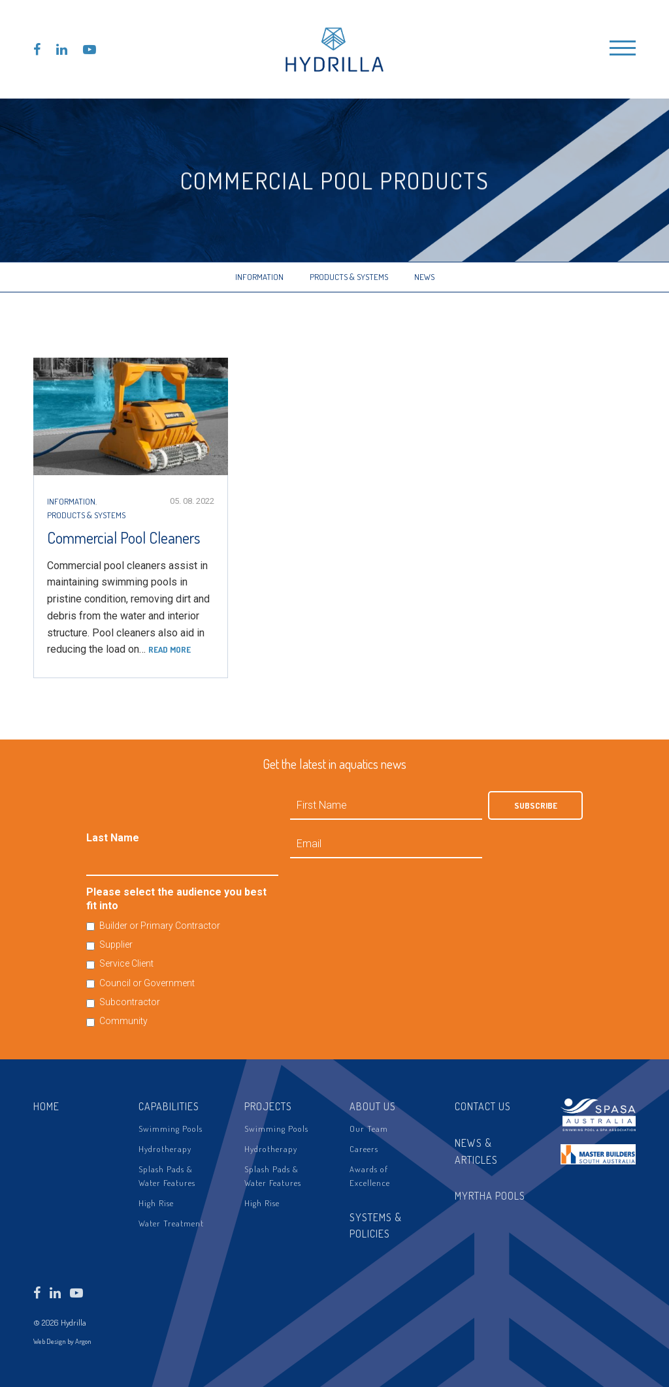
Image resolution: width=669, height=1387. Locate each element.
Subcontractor (129, 1002)
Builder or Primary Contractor (159, 925)
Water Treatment (171, 1223)
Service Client (126, 963)
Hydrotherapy (165, 1149)
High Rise (156, 1203)
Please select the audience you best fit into (176, 899)
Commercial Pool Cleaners (123, 537)
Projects (268, 1106)
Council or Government (147, 983)
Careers (364, 1149)
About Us (373, 1106)
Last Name (112, 838)
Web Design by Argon (62, 1341)
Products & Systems (349, 277)
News (424, 277)
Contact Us (483, 1106)
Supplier (116, 944)
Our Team (369, 1128)
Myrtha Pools (490, 1195)
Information (259, 277)
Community (123, 1021)
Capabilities (169, 1106)
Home (46, 1106)
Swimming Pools (171, 1128)
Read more (169, 649)
